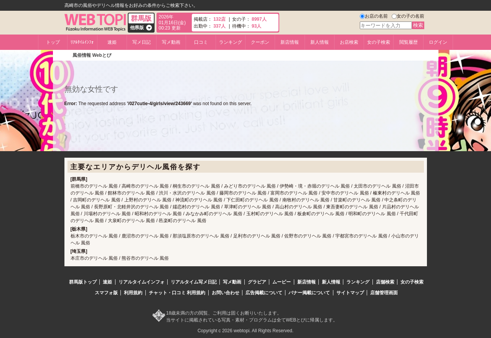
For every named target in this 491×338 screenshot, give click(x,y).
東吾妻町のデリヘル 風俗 (352, 206)
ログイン (438, 42)
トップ (53, 42)
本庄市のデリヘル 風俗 (94, 258)
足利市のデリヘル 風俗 (256, 236)
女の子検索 (378, 42)
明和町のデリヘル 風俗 (371, 213)
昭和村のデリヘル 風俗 (158, 213)
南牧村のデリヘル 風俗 (306, 200)
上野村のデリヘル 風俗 (147, 200)
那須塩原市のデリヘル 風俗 (201, 236)
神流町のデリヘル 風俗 (198, 200)
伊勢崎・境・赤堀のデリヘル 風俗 (315, 186)
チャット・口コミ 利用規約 (177, 292)
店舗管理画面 (384, 292)
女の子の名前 (410, 16)
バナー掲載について (309, 292)
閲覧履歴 (408, 42)
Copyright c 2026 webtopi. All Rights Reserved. (245, 330)
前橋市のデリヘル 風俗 (94, 186)
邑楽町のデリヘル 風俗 (182, 220)
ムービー (281, 282)
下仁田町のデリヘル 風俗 (252, 200)
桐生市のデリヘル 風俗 (196, 186)
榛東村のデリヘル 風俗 (396, 193)
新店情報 (289, 42)
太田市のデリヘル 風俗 (377, 186)
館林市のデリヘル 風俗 (131, 193)
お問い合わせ (225, 292)
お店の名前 (376, 16)
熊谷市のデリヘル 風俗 (145, 258)
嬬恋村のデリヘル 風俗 (196, 206)
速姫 (112, 42)
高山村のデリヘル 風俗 (298, 206)
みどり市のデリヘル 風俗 (250, 186)
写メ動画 (171, 42)
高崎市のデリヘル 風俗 (145, 186)
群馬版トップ (83, 282)
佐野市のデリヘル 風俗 (307, 236)
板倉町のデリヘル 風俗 (320, 213)
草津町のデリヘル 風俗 (247, 206)
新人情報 (319, 42)
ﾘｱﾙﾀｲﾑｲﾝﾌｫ (82, 42)
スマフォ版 (106, 292)
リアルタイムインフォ (142, 282)
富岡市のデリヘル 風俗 (294, 193)
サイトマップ (350, 292)
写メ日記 (141, 42)
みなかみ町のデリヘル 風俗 (214, 213)
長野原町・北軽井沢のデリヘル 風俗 (131, 206)
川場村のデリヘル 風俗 (107, 213)
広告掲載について (264, 292)
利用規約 (133, 292)
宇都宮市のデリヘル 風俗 (361, 236)
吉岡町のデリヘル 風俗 (96, 200)
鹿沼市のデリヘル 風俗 (145, 236)
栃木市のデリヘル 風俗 (94, 236)
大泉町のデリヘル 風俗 (131, 220)
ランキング (230, 42)
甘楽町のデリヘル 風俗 (357, 200)
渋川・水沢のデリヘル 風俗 (187, 193)
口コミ (201, 42)
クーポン (260, 42)
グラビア (257, 282)
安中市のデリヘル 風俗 (345, 193)
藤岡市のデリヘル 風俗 (243, 193)
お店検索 (349, 42)
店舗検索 (385, 282)
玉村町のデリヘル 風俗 (269, 213)
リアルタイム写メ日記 (194, 282)
